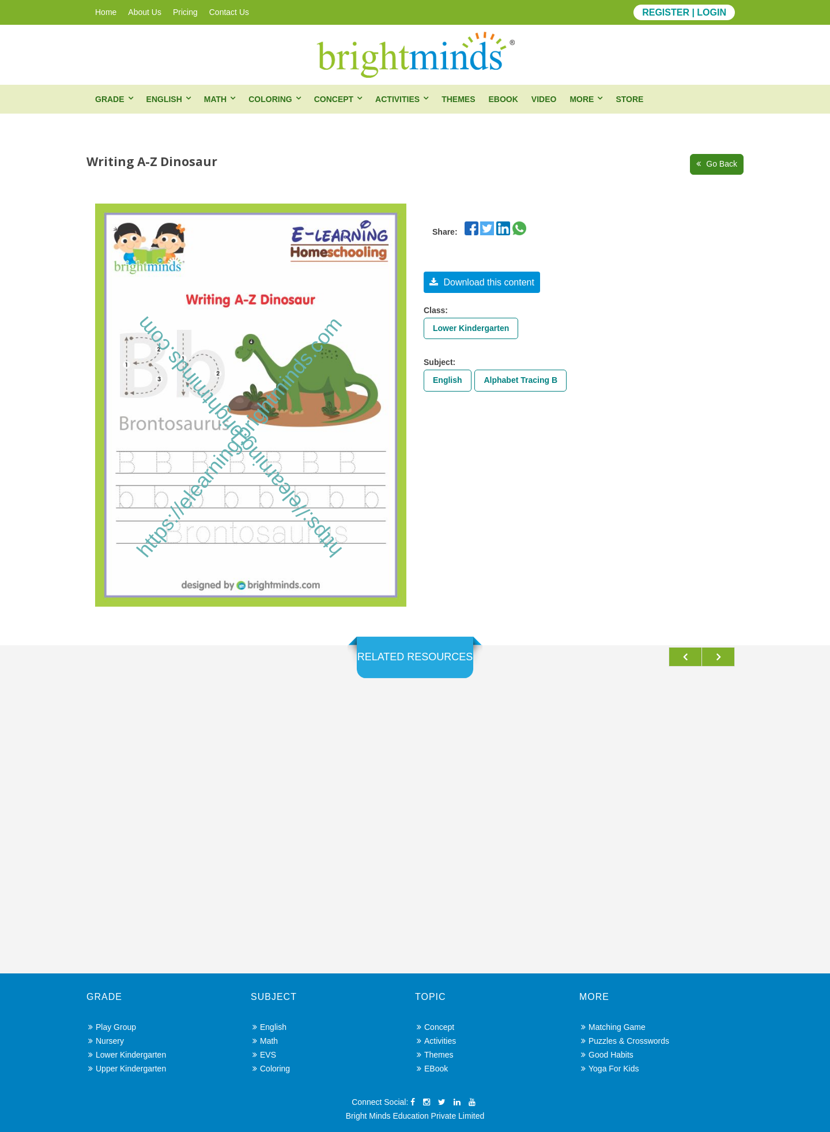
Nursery (106, 1040)
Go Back (716, 163)
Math (215, 99)
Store (629, 99)
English (164, 99)
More (581, 99)
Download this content (481, 282)
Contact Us (229, 12)
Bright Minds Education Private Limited (415, 1115)
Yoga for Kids (610, 1068)
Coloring (270, 99)
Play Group (112, 1027)
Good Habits (607, 1054)
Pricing (185, 12)
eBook (503, 99)
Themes (458, 99)
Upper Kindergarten (127, 1068)
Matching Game (613, 1027)
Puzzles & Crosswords (625, 1040)
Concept (333, 99)
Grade (109, 99)
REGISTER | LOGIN (684, 12)
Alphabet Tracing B (520, 380)
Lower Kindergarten (471, 328)
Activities (397, 99)
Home (105, 12)
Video (544, 99)
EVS (264, 1054)
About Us (144, 12)
